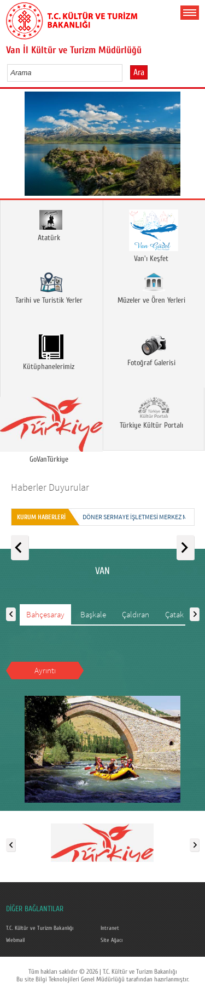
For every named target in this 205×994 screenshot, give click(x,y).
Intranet (110, 928)
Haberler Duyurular (50, 487)
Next (193, 147)
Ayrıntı (45, 670)
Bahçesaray (45, 614)
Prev (12, 147)
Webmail (15, 940)
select (125, 72)
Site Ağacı (111, 940)
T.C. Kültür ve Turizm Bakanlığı (39, 928)
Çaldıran (135, 614)
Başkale (93, 614)
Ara (138, 72)
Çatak (174, 614)
